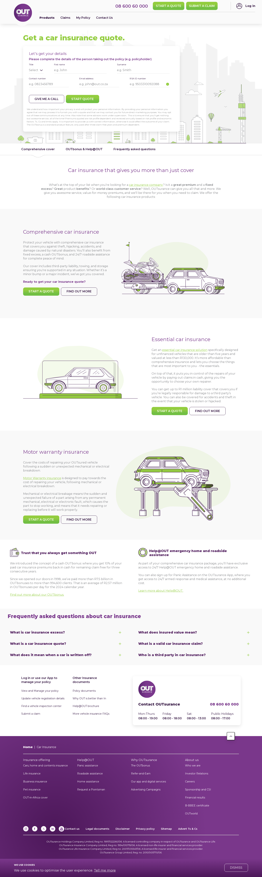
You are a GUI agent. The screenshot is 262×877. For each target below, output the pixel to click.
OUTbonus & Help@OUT (84, 149)
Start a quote (168, 6)
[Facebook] (34, 831)
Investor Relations (196, 773)
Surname (121, 64)
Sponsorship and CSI (198, 789)
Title (31, 64)
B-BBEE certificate (197, 805)
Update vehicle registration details (42, 698)
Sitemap (166, 828)
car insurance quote (68, 281)
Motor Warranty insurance (42, 478)
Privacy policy (145, 828)
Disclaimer (123, 828)
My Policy (83, 17)
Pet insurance (32, 789)
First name (59, 64)
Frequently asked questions (135, 149)
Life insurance (32, 773)
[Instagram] (26, 831)
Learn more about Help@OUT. (160, 590)
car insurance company (146, 185)
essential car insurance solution (184, 350)
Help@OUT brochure (86, 706)
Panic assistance (87, 765)
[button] (231, 736)
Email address (86, 78)
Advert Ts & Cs (187, 828)
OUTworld (191, 813)
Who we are (193, 765)
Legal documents (97, 828)
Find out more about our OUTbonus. (37, 594)
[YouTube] (61, 831)
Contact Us (104, 17)
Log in (250, 6)
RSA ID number (138, 78)
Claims (65, 17)
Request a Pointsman (91, 789)
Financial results (195, 797)
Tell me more (105, 870)
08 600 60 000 (222, 704)
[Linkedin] (52, 831)
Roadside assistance (90, 773)
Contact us (72, 828)
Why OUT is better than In (89, 698)
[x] (43, 831)
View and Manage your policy (40, 690)
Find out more (79, 291)
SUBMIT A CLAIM (202, 6)
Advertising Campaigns (145, 789)
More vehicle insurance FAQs (91, 713)
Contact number (37, 78)
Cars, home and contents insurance (45, 765)
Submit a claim (30, 713)
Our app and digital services (148, 781)
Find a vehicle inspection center (41, 706)
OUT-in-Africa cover (35, 797)
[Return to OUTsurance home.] (23, 13)
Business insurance (35, 781)
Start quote (82, 99)
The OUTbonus (140, 765)
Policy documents (84, 690)
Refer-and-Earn (140, 773)
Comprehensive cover (38, 149)
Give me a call (47, 99)
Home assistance (88, 781)
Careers (190, 781)
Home (28, 747)
